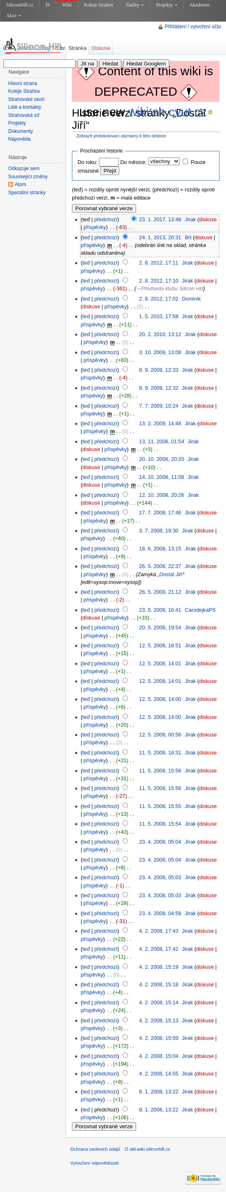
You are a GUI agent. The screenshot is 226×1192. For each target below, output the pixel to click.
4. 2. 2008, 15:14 (158, 1002)
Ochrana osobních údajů (95, 1149)
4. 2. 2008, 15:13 (158, 1020)
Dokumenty (20, 131)
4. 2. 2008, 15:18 (158, 984)
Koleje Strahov (99, 5)
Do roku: (87, 162)
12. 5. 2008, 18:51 (160, 645)
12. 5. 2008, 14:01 (160, 663)
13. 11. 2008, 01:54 (161, 441)
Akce (13, 15)
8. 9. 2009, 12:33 (158, 370)
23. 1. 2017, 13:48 (160, 219)
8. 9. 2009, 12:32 (158, 388)
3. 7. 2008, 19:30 (158, 531)
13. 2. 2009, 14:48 (160, 423)
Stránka (77, 48)
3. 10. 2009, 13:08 (160, 352)
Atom (20, 184)
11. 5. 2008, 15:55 (160, 806)
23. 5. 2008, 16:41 (160, 610)
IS (47, 5)
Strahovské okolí (26, 99)
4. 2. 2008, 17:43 (158, 931)
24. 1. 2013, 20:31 (160, 237)
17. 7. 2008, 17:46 (160, 513)
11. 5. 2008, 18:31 (160, 753)
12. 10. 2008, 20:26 (161, 495)
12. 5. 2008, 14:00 (160, 699)
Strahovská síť (24, 115)
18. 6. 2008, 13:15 (160, 548)
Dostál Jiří (171, 574)
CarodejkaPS (200, 610)
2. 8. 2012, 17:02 (158, 299)
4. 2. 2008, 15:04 (158, 1056)
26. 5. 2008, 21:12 (160, 592)
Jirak (190, 219)
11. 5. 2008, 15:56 (160, 771)
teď (86, 237)
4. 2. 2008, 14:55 (158, 1074)
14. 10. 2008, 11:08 (161, 477)
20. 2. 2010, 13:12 (160, 334)
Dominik (191, 299)
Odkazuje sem (24, 168)
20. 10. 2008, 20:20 (161, 459)
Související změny (28, 177)
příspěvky (94, 227)
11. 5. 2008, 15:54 (160, 824)
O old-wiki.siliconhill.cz (147, 1149)
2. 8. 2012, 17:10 (158, 281)
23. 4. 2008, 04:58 (160, 913)
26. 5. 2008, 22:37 (160, 566)
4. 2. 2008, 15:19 (158, 967)
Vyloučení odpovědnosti (94, 1163)
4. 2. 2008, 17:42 (158, 949)
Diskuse (101, 48)
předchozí (105, 219)
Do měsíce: (133, 162)
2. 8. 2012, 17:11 (158, 263)
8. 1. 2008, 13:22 (158, 1092)
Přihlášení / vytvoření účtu (193, 26)
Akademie (200, 5)
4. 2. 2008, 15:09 (158, 1038)
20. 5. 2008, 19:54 (160, 627)
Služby (135, 5)
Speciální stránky (26, 192)
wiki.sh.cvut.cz (167, 112)
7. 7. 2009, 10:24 (158, 406)
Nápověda (19, 139)
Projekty (166, 5)
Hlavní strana (22, 83)
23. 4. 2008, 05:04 (160, 842)
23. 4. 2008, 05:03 (160, 877)
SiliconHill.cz (19, 5)
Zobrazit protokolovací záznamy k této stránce (121, 135)
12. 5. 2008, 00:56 (160, 735)
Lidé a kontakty (24, 107)
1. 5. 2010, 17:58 (158, 316)
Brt (188, 237)
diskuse (208, 219)
